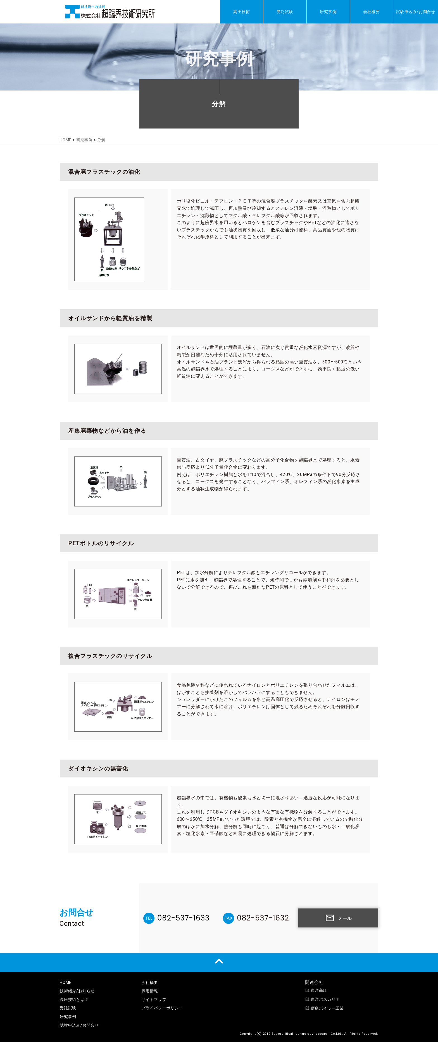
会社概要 (371, 11)
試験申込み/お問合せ (415, 11)
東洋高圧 (316, 990)
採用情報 (150, 991)
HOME (66, 982)
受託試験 (285, 11)
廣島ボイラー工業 (324, 1008)
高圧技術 (241, 11)
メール (338, 918)
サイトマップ (154, 999)
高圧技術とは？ (74, 999)
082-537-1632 (263, 918)
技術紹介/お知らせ (77, 991)
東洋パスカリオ (322, 999)
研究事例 (328, 11)
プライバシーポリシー (162, 1008)
